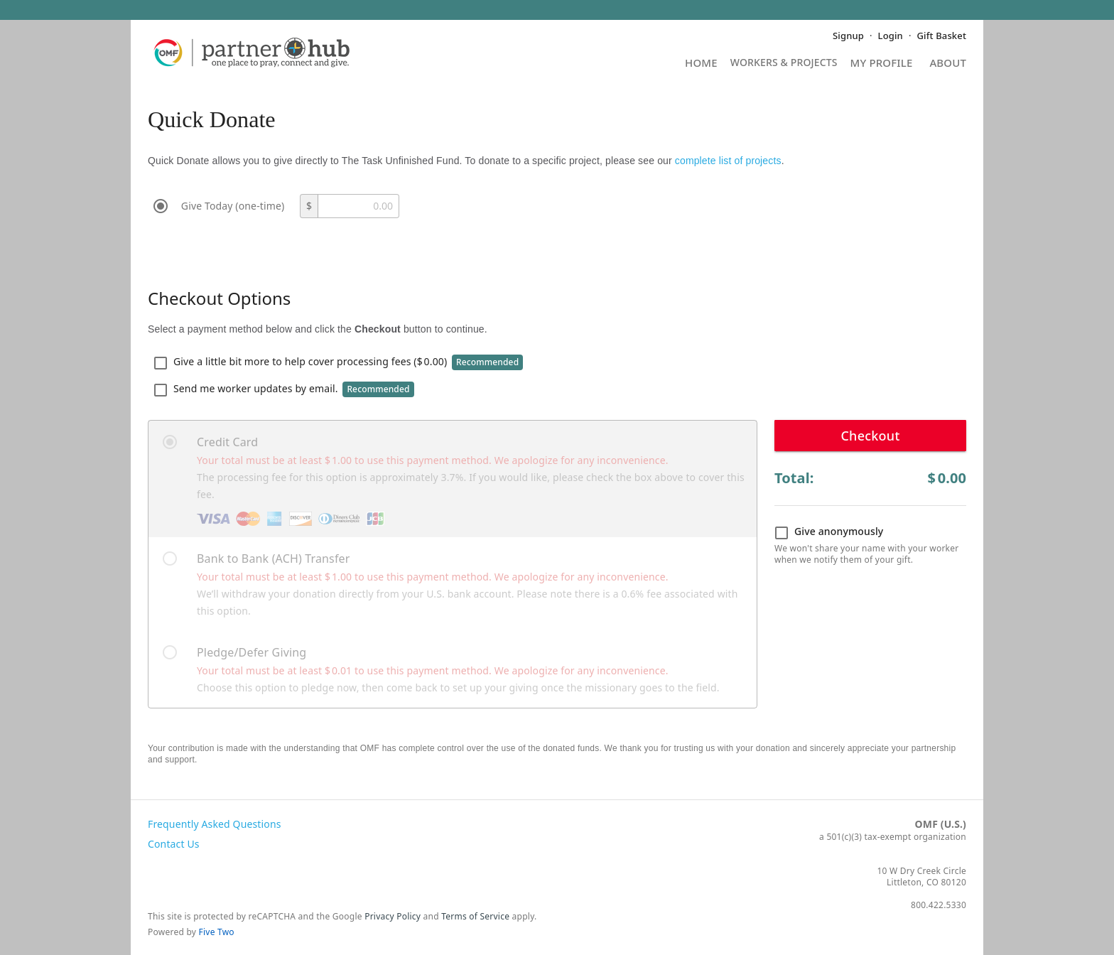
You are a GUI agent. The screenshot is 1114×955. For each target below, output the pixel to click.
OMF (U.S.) (940, 824)
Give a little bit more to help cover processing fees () (338, 362)
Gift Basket (941, 35)
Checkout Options (219, 298)
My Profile (881, 64)
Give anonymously (828, 532)
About (947, 64)
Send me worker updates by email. (283, 389)
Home (701, 64)
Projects (784, 67)
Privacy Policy (392, 916)
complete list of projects (728, 160)
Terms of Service (475, 916)
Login (890, 35)
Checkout (869, 435)
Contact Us (174, 844)
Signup (848, 35)
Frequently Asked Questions (214, 824)
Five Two (216, 932)
